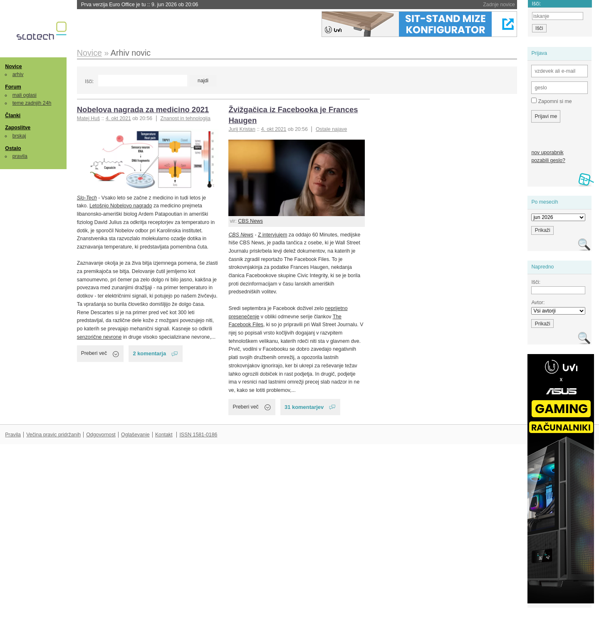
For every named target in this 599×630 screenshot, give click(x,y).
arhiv (18, 74)
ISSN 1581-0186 (198, 435)
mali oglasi (24, 95)
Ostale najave (331, 129)
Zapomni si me (551, 101)
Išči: (89, 81)
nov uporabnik (547, 152)
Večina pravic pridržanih (53, 435)
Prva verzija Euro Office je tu (139, 4)
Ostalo (13, 148)
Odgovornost (101, 435)
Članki (12, 115)
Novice (13, 66)
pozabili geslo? (548, 160)
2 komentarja (149, 353)
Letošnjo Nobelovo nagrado (120, 206)
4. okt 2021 (118, 118)
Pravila (13, 435)
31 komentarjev (304, 407)
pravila (19, 156)
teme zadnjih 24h (32, 103)
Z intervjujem (272, 235)
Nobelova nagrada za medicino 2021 (143, 109)
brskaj (19, 136)
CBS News (250, 221)
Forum (13, 87)
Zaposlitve (17, 127)
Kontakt (164, 435)
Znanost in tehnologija (185, 118)
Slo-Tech (87, 198)
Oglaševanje (135, 435)
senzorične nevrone (99, 337)
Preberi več (94, 353)
